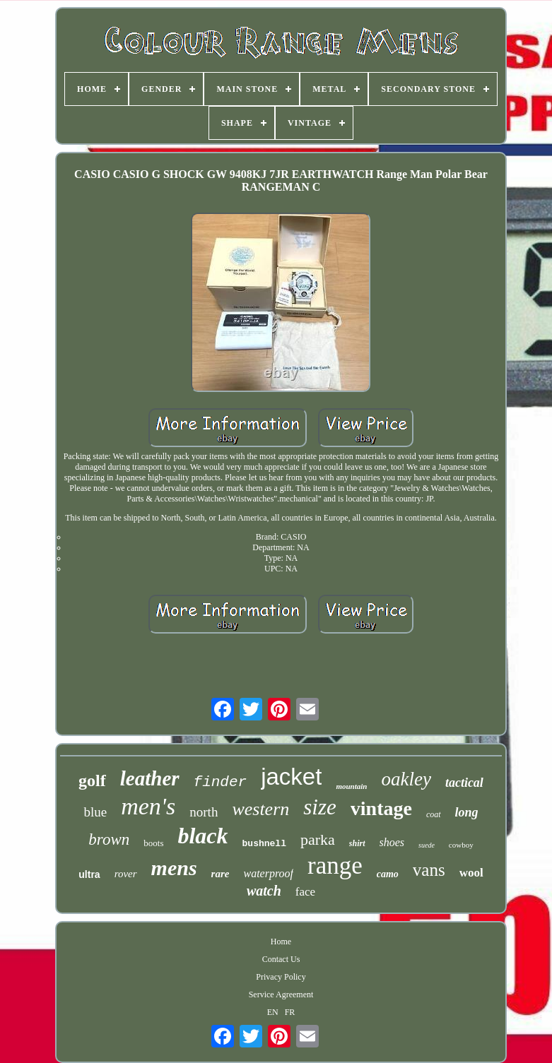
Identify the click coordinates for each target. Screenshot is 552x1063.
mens (174, 867)
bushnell (264, 843)
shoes (392, 842)
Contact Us (281, 959)
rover (125, 873)
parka (317, 839)
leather (150, 778)
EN (272, 1012)
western (260, 809)
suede (426, 845)
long (466, 812)
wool (471, 872)
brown (108, 839)
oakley (405, 779)
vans (429, 869)
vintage (381, 808)
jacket (291, 777)
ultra (89, 874)
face (305, 891)
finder (220, 782)
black (202, 835)
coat (433, 814)
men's (148, 806)
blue (95, 811)
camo (388, 874)
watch (264, 890)
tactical (464, 783)
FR (290, 1012)
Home (281, 941)
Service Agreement (281, 994)
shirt (357, 843)
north (203, 811)
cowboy (461, 845)
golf (92, 780)
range (335, 865)
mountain (351, 786)
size (319, 807)
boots (153, 843)
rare (220, 873)
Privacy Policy (280, 977)
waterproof (268, 873)
